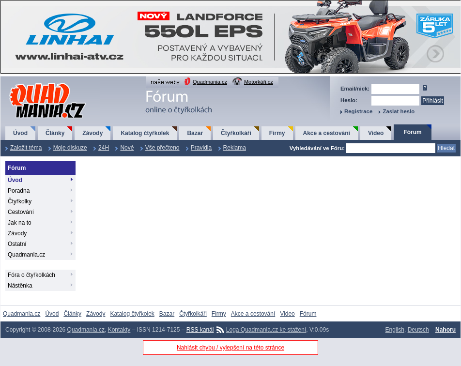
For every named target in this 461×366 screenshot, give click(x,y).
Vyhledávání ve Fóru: (317, 148)
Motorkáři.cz (258, 82)
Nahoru (445, 329)
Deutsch (418, 329)
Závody (92, 133)
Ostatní (17, 244)
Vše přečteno (162, 147)
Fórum (412, 132)
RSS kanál (200, 329)
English (394, 329)
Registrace (358, 111)
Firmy (277, 133)
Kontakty (119, 329)
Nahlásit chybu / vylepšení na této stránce (230, 347)
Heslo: (348, 100)
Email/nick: (354, 89)
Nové (127, 147)
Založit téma (26, 147)
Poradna (19, 190)
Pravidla (201, 147)
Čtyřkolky (19, 201)
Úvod (20, 133)
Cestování (21, 212)
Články (55, 133)
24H (103, 147)
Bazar (195, 133)
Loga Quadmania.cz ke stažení (266, 329)
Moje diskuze (70, 147)
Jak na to (19, 222)
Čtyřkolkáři (236, 133)
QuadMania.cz (35, 83)
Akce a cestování (326, 133)
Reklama (234, 147)
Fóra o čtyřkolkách (31, 275)
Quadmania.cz (210, 82)
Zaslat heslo (399, 111)
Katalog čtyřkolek (145, 133)
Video (376, 133)
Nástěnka (20, 285)
